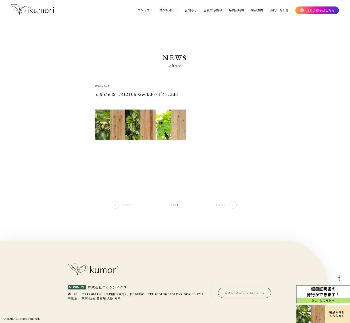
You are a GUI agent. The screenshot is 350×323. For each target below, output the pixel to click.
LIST (175, 205)
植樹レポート (169, 10)
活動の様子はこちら (320, 10)
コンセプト (145, 10)
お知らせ (191, 10)
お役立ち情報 (213, 10)
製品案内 (257, 10)
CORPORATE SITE (242, 293)
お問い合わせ (279, 10)
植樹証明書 (236, 10)
